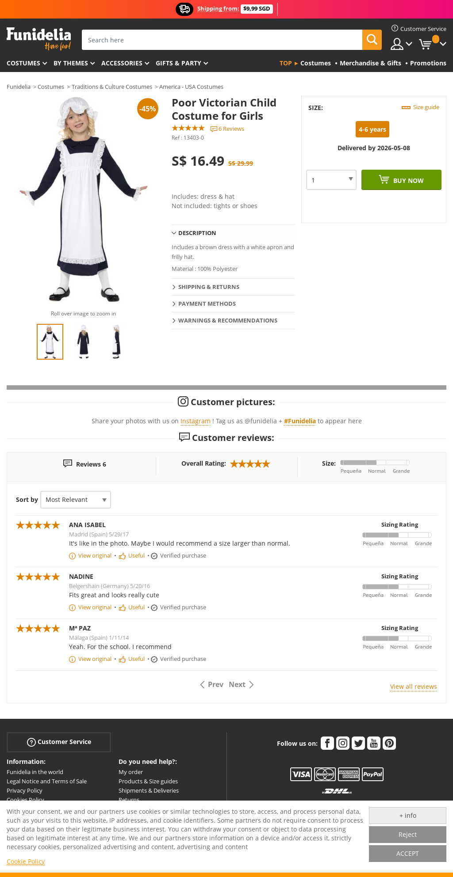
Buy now (408, 180)
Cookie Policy (26, 861)
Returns (129, 800)
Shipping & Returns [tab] (208, 287)
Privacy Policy (24, 790)
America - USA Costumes (191, 87)
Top (286, 63)
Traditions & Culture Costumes (112, 87)
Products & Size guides (148, 781)
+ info (407, 815)
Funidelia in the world (35, 772)
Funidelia (19, 87)
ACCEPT (407, 853)
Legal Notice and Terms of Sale (47, 781)
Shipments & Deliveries (149, 790)
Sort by (27, 499)
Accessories (121, 63)
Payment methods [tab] (207, 304)
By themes (71, 63)
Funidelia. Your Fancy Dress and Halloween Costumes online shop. (39, 39)
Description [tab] (197, 233)
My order (131, 772)
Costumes (23, 63)
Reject (408, 834)
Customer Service (59, 742)
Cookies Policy (25, 800)
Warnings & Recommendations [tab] (227, 320)
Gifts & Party (178, 63)
